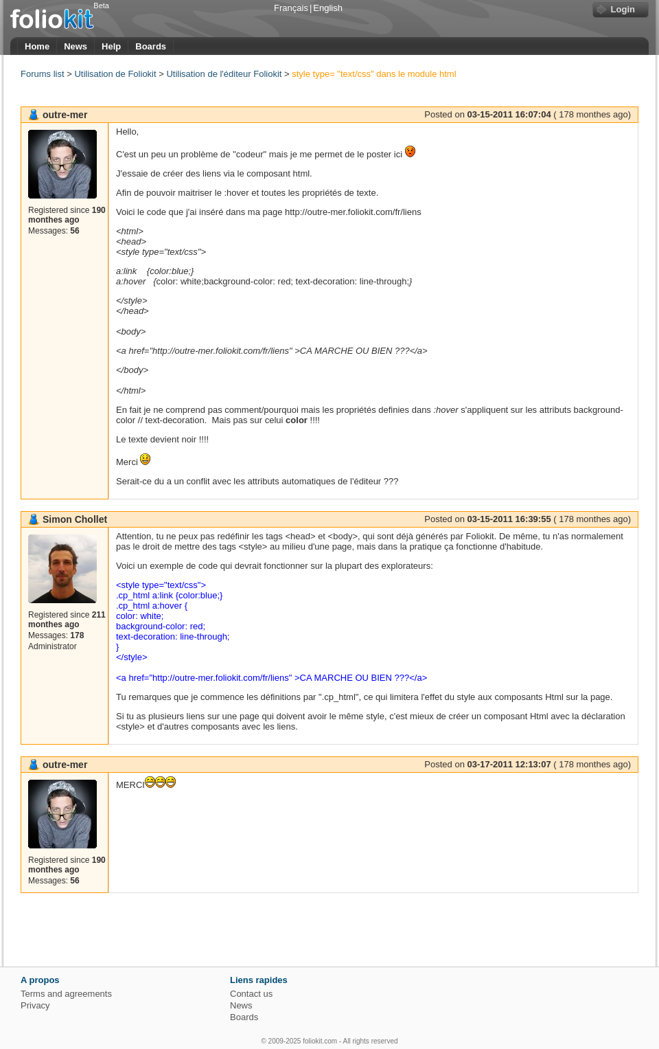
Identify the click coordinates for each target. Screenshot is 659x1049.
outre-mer (65, 114)
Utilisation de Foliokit (115, 74)
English (328, 8)
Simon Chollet (75, 519)
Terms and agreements (66, 994)
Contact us (251, 994)
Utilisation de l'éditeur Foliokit (223, 74)
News (75, 46)
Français (291, 8)
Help (111, 46)
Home (37, 46)
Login (623, 9)
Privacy (35, 1005)
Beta (101, 5)
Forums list (43, 74)
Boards (150, 46)
